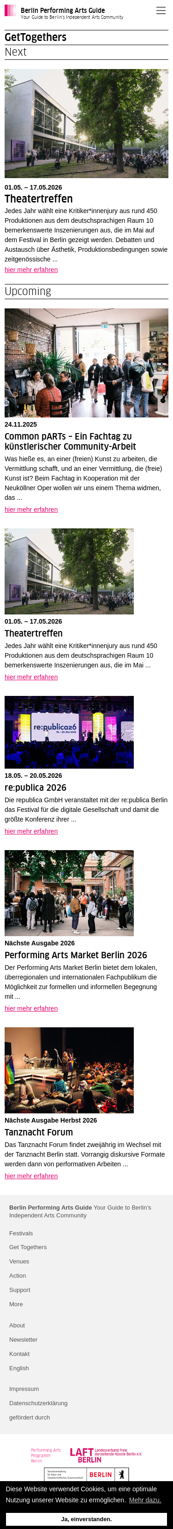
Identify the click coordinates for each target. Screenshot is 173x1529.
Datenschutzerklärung (38, 1403)
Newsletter (23, 1339)
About (17, 1325)
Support (19, 1289)
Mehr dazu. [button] (145, 1500)
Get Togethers (28, 1247)
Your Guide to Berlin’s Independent (80, 1211)
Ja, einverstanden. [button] (86, 1519)
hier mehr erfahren (31, 269)
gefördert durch (29, 1417)
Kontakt (19, 1353)
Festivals (21, 1233)
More (16, 1304)
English (19, 1368)
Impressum (24, 1388)
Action (17, 1275)
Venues (19, 1261)
